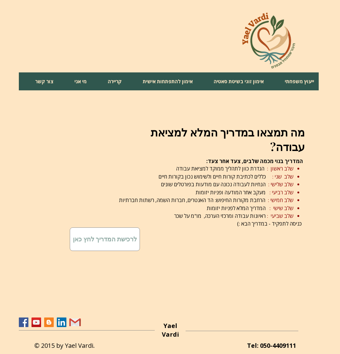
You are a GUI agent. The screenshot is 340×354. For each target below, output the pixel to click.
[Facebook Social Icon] (23, 322)
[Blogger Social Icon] (49, 322)
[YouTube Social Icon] (36, 322)
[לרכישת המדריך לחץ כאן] (105, 239)
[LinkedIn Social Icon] (61, 322)
